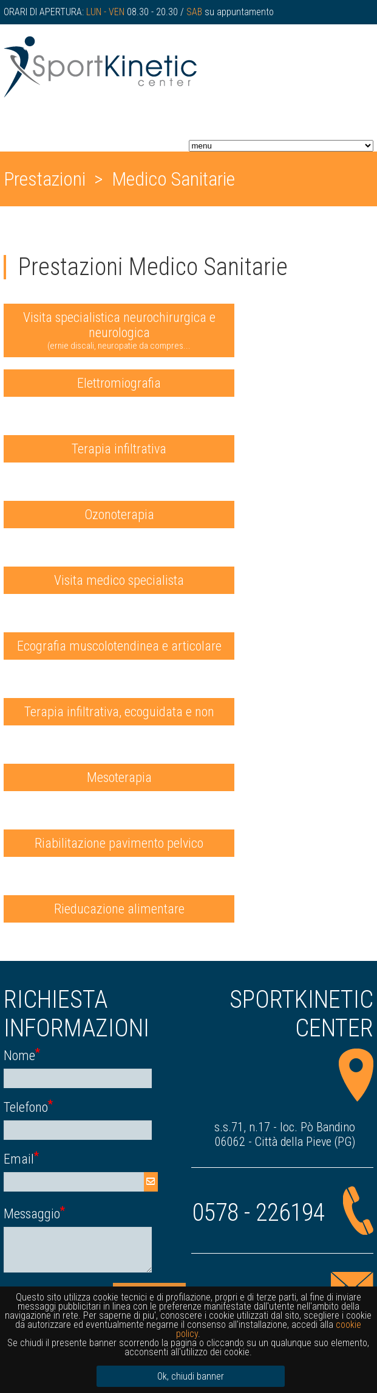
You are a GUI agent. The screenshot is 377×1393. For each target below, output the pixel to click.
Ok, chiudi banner (190, 1376)
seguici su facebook (309, 36)
